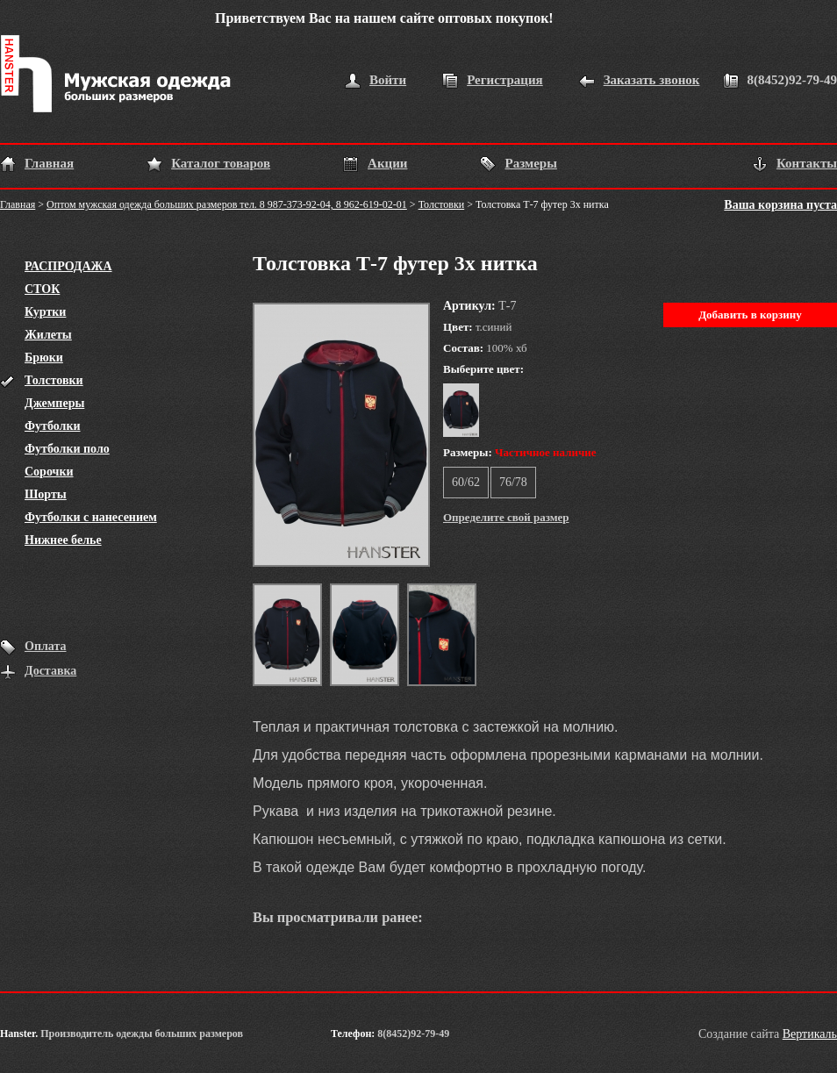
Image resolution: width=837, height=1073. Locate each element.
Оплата (46, 646)
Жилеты (48, 334)
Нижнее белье (63, 540)
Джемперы (54, 403)
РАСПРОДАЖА (68, 266)
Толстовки (441, 204)
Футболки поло (67, 448)
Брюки (44, 357)
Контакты (806, 163)
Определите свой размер (506, 517)
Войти (387, 80)
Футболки (53, 426)
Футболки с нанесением (91, 517)
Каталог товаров (220, 163)
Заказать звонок (652, 80)
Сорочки (49, 471)
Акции (387, 163)
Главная (49, 163)
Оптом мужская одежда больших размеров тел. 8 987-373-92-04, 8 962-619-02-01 (226, 204)
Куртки (45, 311)
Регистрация (505, 80)
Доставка (50, 670)
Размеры (530, 163)
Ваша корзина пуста (780, 204)
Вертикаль (810, 1034)
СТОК (42, 289)
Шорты (46, 494)
